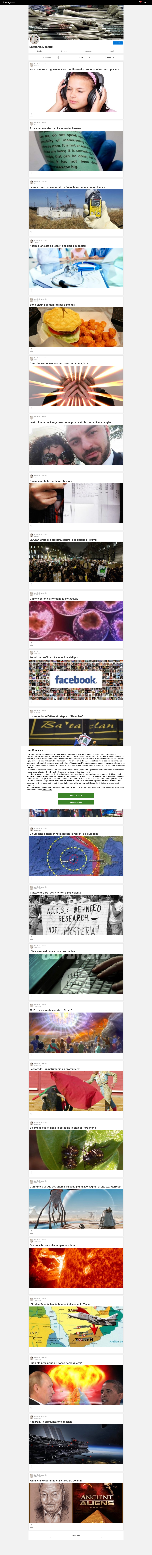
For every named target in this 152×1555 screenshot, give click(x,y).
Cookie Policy (47, 790)
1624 (94, 756)
